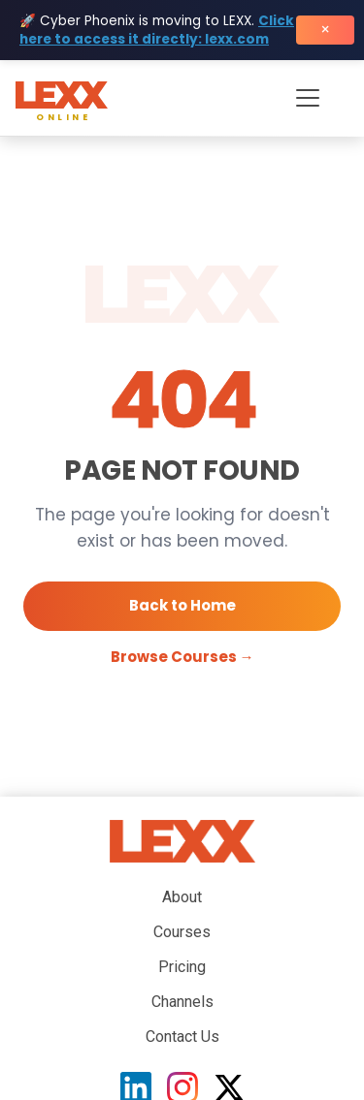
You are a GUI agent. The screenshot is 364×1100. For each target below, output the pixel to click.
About (182, 897)
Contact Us (182, 1036)
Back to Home (182, 605)
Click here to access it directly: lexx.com (156, 30)
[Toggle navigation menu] (307, 98)
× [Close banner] (325, 29)
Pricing (182, 967)
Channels (182, 1001)
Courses (182, 932)
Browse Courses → (182, 656)
